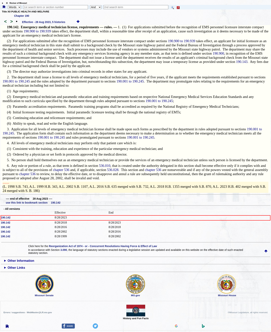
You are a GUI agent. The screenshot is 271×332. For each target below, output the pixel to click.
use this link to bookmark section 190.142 (33, 202)
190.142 (6, 217)
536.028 (112, 170)
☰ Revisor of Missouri (15, 3)
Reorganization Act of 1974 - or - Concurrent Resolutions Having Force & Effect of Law (103, 246)
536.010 (104, 166)
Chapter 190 (21, 15)
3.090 (63, 249)
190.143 (241, 62)
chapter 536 (61, 170)
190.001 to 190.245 (16, 81)
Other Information (21, 261)
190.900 (218, 53)
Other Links (16, 267)
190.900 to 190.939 (37, 31)
